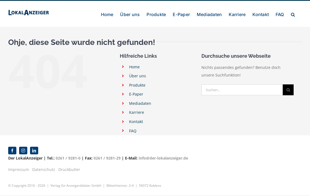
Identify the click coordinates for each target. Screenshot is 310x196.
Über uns (137, 75)
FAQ (132, 130)
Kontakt (136, 121)
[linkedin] (34, 150)
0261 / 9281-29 (107, 158)
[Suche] (288, 89)
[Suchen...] (242, 89)
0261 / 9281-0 (68, 158)
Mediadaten (140, 103)
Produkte (137, 85)
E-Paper (136, 94)
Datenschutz (43, 169)
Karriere (136, 112)
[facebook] (12, 150)
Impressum (18, 169)
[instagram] (23, 150)
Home (134, 66)
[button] (300, 14)
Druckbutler (69, 169)
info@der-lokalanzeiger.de (163, 158)
